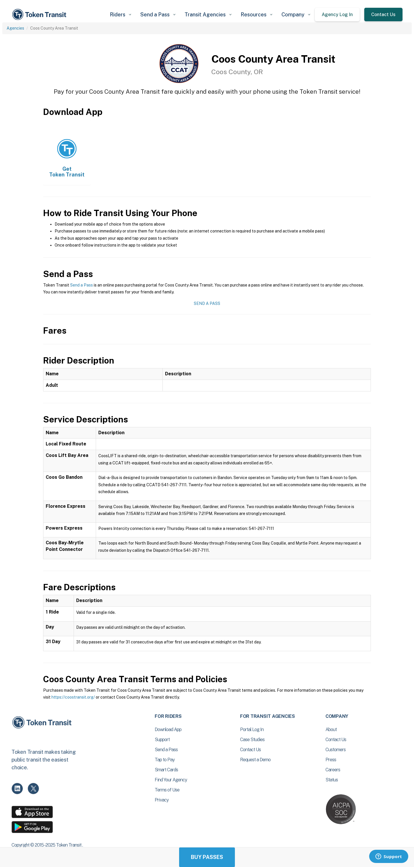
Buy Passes (207, 857)
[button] (120, 14)
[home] (40, 14)
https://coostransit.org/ (73, 697)
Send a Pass (81, 285)
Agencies (15, 28)
